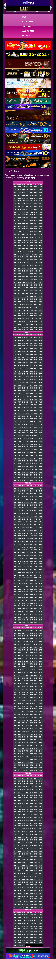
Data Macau (26, 35)
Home (24, 17)
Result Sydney (27, 21)
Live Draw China (28, 31)
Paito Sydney (27, 26)
